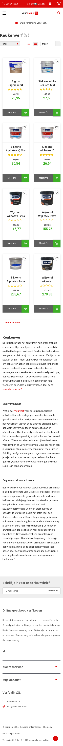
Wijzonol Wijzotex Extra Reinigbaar (16, 214)
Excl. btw (41, 4)
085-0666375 (10, 4)
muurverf (19, 411)
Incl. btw (30, 4)
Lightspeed (36, 727)
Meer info (12, 112)
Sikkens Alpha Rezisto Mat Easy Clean (47, 83)
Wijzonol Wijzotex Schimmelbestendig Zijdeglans (47, 280)
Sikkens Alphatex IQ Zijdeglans (47, 149)
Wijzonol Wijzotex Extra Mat (47, 214)
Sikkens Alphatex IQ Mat (16, 148)
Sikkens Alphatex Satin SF (16, 280)
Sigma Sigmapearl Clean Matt (16, 83)
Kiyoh (47, 740)
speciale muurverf (12, 389)
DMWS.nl (7, 733)
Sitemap (16, 733)
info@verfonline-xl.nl (17, 706)
